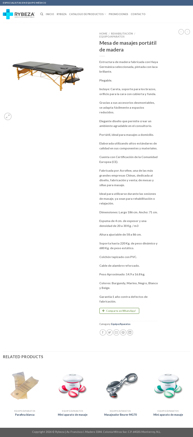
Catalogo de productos (87, 14)
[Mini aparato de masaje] (73, 386)
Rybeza (62, 14)
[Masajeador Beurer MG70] (120, 386)
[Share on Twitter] (109, 332)
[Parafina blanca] (25, 386)
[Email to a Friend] (116, 332)
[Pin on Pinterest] (123, 332)
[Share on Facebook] (103, 332)
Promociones (118, 14)
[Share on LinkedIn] (130, 332)
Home (103, 33)
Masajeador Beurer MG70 (120, 414)
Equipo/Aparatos (112, 36)
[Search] (41, 14)
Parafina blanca (24, 414)
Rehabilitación (122, 33)
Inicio (50, 14)
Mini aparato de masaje (72, 414)
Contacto (138, 14)
